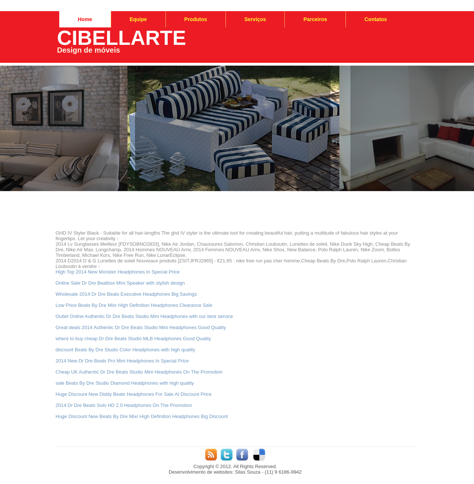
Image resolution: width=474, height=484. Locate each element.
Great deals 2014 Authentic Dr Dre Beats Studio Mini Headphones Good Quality (141, 327)
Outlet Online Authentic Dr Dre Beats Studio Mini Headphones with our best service (144, 316)
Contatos (375, 19)
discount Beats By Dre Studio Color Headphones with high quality (125, 349)
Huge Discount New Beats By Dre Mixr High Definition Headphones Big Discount (142, 416)
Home (85, 19)
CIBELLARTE (121, 37)
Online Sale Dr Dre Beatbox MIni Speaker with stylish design (120, 283)
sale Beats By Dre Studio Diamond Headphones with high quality (125, 383)
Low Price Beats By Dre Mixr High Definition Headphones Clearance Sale (134, 305)
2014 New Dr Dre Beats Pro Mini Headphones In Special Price (122, 361)
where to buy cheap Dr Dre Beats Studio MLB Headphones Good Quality (133, 338)
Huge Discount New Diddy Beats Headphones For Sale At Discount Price (133, 394)
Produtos (195, 19)
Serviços (255, 19)
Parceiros (315, 19)
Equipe (138, 19)
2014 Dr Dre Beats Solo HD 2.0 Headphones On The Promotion (124, 405)
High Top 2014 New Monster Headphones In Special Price (118, 272)
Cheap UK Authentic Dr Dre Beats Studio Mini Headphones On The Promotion (139, 372)
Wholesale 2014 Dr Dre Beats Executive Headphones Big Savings (126, 294)
